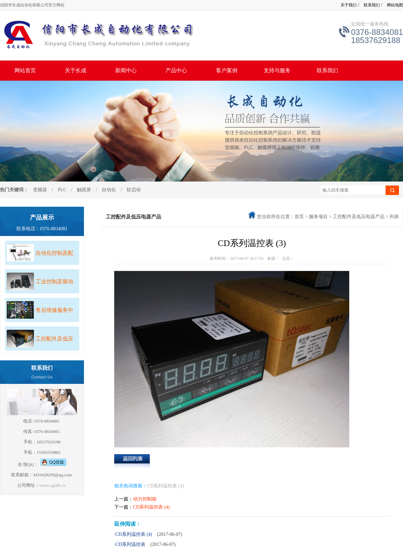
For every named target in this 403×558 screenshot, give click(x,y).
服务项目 (318, 216)
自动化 (109, 189)
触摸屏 (81, 189)
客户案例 (226, 70)
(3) (181, 485)
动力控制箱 (144, 499)
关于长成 (75, 70)
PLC (62, 189)
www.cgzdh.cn (52, 485)
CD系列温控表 (162, 485)
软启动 (134, 189)
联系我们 (372, 5)
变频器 (40, 189)
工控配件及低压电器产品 (359, 216)
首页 (299, 216)
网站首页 (25, 70)
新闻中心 (126, 70)
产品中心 (176, 70)
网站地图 (395, 5)
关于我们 (349, 5)
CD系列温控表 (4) (151, 507)
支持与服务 (277, 70)
